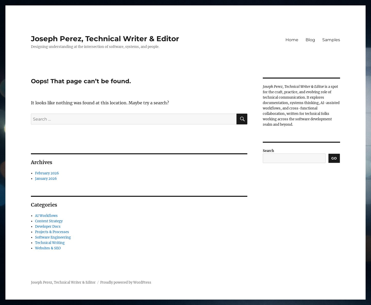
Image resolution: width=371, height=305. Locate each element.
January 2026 (46, 178)
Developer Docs (48, 226)
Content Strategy (49, 221)
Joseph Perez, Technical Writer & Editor (105, 38)
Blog (310, 39)
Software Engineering (53, 237)
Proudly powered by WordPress (125, 282)
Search (268, 151)
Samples (331, 39)
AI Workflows (46, 216)
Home (291, 39)
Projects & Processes (52, 232)
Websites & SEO (48, 248)
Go (334, 158)
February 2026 (47, 173)
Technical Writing (50, 243)
